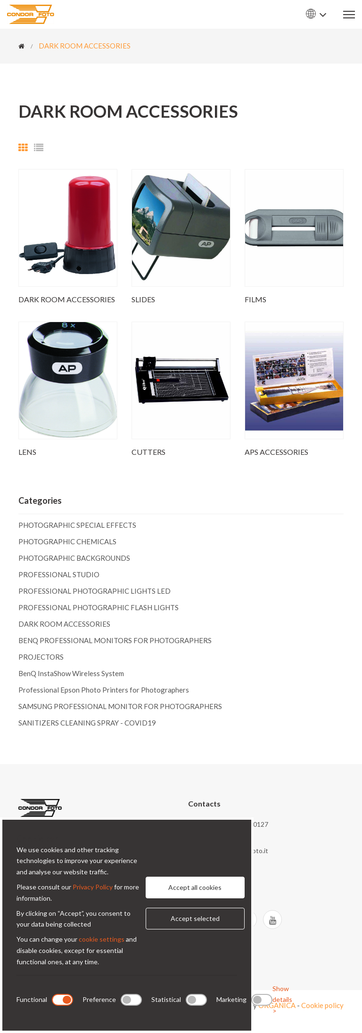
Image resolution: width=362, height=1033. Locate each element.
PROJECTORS (41, 657)
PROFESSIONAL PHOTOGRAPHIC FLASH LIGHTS (98, 607)
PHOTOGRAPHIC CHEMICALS (67, 541)
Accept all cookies (195, 887)
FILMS (255, 299)
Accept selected (195, 918)
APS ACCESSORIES (276, 451)
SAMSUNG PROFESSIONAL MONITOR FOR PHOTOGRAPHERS (120, 706)
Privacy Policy (93, 887)
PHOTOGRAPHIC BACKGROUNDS (74, 558)
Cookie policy (322, 1005)
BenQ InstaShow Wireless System (71, 673)
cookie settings (101, 939)
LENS (27, 451)
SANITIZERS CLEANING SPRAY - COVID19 (87, 722)
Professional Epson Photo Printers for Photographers (103, 690)
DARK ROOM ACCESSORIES (85, 45)
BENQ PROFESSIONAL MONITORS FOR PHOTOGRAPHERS (115, 640)
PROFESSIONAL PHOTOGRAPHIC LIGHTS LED (94, 591)
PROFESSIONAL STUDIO (58, 574)
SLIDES (143, 299)
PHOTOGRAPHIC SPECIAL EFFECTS (77, 525)
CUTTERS (148, 451)
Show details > (282, 1000)
